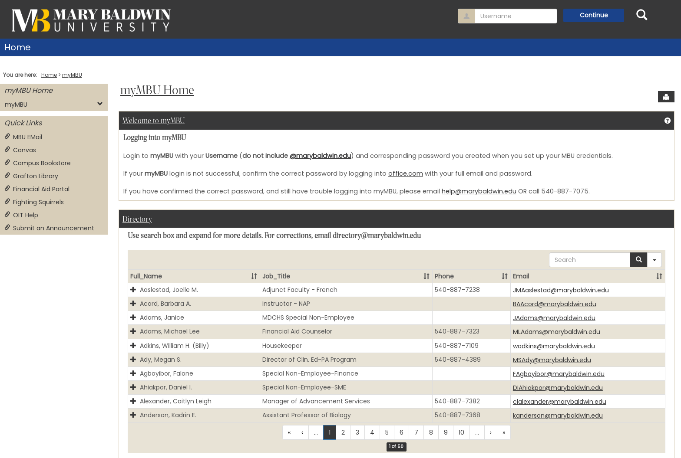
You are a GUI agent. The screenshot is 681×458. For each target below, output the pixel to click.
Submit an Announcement (49, 228)
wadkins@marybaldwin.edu (554, 346)
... (316, 432)
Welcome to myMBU (153, 121)
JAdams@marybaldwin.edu (554, 318)
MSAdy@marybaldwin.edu (552, 360)
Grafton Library (31, 176)
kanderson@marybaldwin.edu (558, 416)
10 (461, 432)
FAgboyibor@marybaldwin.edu (559, 374)
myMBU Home (28, 90)
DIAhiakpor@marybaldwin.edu (558, 387)
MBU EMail (23, 137)
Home (17, 47)
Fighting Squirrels (34, 202)
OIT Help (21, 215)
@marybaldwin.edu (320, 155)
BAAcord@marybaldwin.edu (554, 304)
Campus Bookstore (37, 163)
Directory (137, 220)
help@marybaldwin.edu (479, 191)
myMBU (72, 75)
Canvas (20, 150)
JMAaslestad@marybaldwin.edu (561, 290)
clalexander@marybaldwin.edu (559, 401)
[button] (254, 276)
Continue (594, 15)
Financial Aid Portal (36, 189)
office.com (405, 173)
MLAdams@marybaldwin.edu (556, 332)
